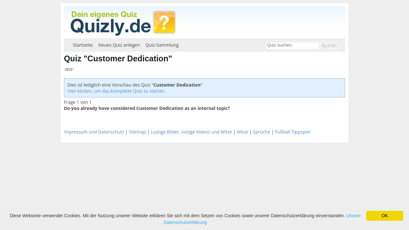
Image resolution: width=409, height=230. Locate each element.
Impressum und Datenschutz (94, 132)
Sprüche (261, 132)
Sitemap (137, 132)
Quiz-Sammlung (162, 45)
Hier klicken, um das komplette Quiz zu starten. (116, 91)
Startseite (83, 45)
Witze (242, 132)
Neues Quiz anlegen (119, 45)
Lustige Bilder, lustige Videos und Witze (191, 132)
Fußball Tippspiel (292, 132)
